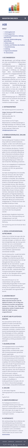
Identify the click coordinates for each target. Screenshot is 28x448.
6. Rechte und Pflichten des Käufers (14, 45)
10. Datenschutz (8, 53)
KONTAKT (5, 441)
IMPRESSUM (11, 441)
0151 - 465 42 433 (7, 444)
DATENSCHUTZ (18, 441)
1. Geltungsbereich (9, 32)
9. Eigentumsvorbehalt (10, 51)
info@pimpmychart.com (9, 130)
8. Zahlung (7, 49)
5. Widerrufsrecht (9, 43)
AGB (25, 441)
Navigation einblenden (10, 18)
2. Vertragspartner (9, 34)
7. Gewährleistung (9, 47)
